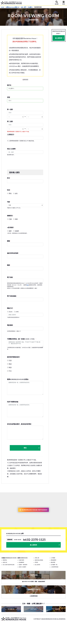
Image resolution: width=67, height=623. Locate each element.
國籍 (9, 241)
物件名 (9, 85)
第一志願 (10, 109)
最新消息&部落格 (39, 560)
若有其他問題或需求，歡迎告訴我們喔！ (19, 424)
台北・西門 (24, 7)
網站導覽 (53, 562)
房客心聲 (37, 557)
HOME (3, 7)
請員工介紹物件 (22, 567)
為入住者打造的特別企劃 (8, 564)
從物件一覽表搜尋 (23, 564)
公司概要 (53, 557)
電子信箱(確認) (12, 296)
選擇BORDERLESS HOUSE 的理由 (18, 379)
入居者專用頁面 (54, 567)
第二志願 (10, 121)
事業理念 (5, 560)
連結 (28, 285)
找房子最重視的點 (13, 402)
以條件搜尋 (21, 560)
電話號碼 (10, 325)
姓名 (9, 178)
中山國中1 (31, 7)
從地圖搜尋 (21, 562)
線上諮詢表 (58, 38)
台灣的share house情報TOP (13, 7)
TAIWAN (56, 609)
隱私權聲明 (53, 560)
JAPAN (33, 609)
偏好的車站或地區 (13, 253)
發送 (32, 448)
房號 (9, 97)
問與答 (36, 562)
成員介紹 (5, 562)
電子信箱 (10, 277)
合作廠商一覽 (54, 564)
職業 (9, 265)
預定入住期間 (11, 149)
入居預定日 (11, 134)
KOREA (11, 609)
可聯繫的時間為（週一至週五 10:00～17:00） (21, 339)
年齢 (9, 202)
